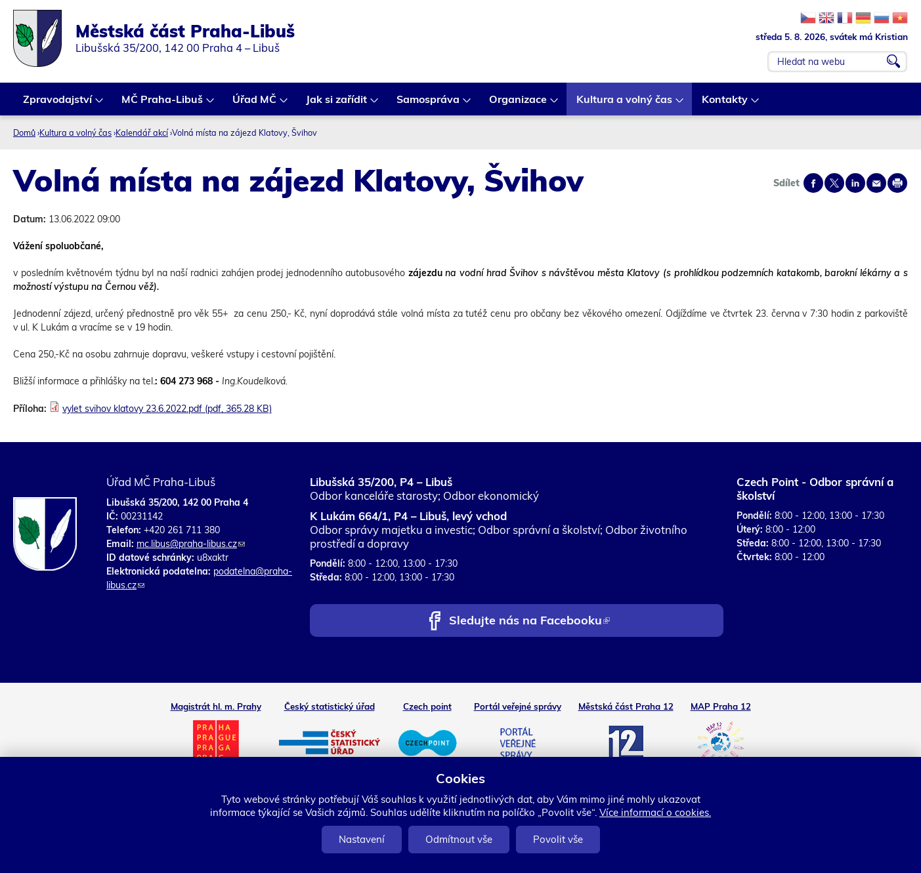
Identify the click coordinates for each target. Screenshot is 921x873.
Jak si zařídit (337, 103)
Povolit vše (558, 839)
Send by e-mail (876, 183)
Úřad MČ (255, 103)
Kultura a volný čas (625, 103)
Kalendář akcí (142, 132)
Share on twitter (834, 183)
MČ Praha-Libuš (163, 103)
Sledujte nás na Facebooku (529, 621)
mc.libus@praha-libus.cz (191, 544)
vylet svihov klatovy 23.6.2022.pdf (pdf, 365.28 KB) (167, 409)
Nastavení (362, 839)
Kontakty (725, 103)
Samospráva (429, 103)
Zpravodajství (58, 103)
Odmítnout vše (458, 839)
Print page (897, 183)
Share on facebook (813, 183)
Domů (24, 132)
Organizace (518, 103)
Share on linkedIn (855, 183)
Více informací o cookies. (655, 812)
